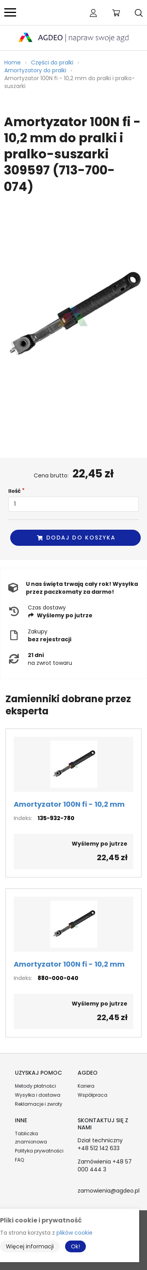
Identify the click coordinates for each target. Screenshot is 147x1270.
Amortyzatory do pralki (35, 70)
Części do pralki (52, 62)
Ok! (75, 1246)
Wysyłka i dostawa (37, 1095)
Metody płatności (35, 1086)
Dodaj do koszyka (76, 537)
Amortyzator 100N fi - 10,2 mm (69, 804)
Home (12, 62)
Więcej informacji (30, 1246)
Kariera (86, 1086)
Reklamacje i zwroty (38, 1104)
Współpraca (92, 1095)
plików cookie (74, 1233)
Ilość (14, 491)
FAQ (19, 1159)
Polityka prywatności (39, 1150)
